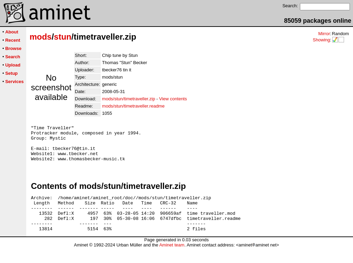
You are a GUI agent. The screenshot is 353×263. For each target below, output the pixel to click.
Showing (321, 39)
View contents (173, 98)
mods (41, 36)
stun (62, 36)
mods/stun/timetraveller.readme (133, 106)
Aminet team (171, 260)
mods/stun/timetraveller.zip (128, 98)
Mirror (324, 33)
